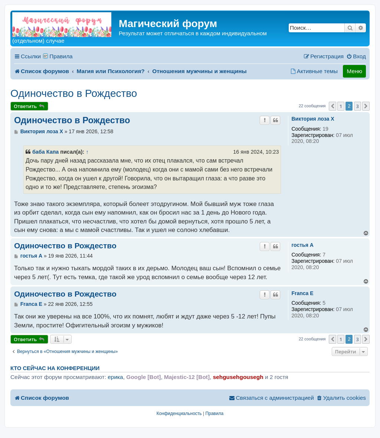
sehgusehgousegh (238, 377)
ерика (115, 377)
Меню (354, 71)
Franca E (302, 293)
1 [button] (341, 106)
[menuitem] (356, 56)
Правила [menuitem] (61, 56)
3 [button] (357, 106)
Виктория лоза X (312, 119)
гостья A (302, 245)
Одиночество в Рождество (73, 93)
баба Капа (45, 152)
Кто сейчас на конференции (54, 368)
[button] (332, 106)
